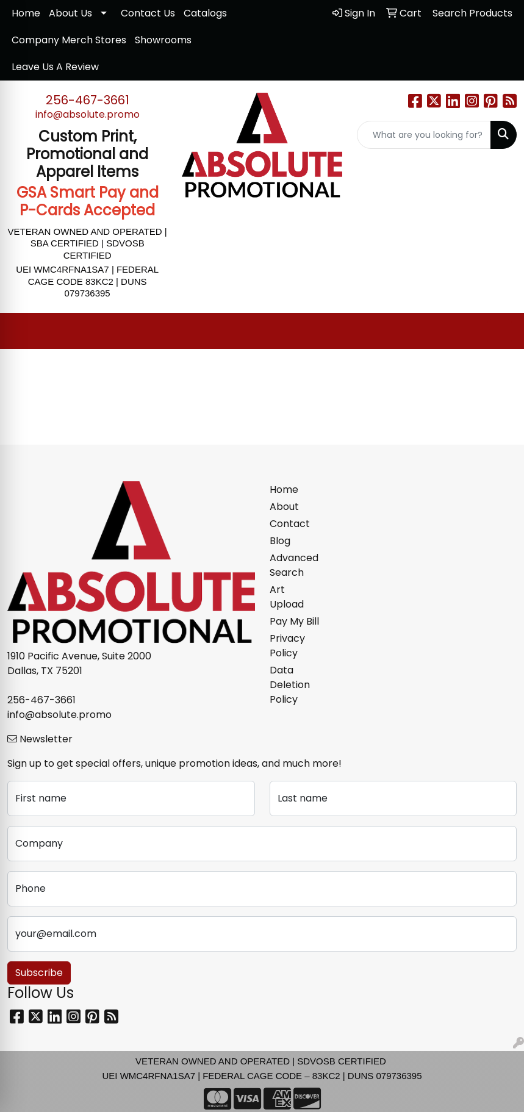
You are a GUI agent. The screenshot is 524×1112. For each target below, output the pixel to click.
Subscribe (39, 973)
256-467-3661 (87, 100)
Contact (290, 524)
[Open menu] (499, 331)
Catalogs (205, 13)
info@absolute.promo (87, 114)
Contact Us (148, 13)
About (284, 507)
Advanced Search (294, 565)
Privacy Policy (287, 645)
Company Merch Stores (69, 40)
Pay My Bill (294, 621)
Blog (280, 541)
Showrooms (163, 40)
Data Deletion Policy (290, 684)
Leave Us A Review (55, 67)
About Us (70, 13)
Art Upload (287, 597)
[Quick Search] (424, 135)
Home (26, 13)
